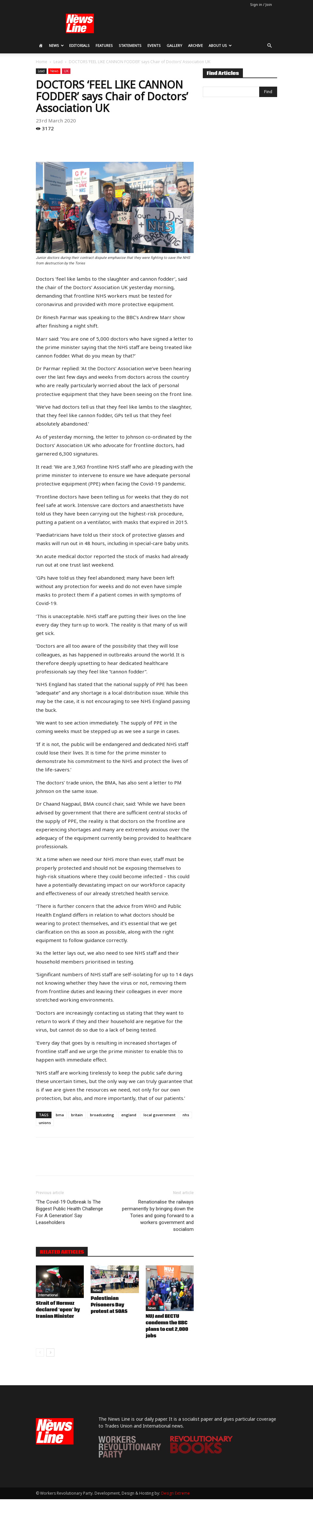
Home (41, 61)
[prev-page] (40, 1352)
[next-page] (50, 1352)
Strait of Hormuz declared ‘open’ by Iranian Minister (58, 1310)
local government (159, 1114)
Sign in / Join (261, 4)
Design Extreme (175, 1493)
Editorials (79, 45)
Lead (58, 61)
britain (77, 1114)
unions (45, 1122)
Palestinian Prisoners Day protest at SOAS (109, 1305)
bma (60, 1114)
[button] (269, 46)
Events (154, 45)
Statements (130, 45)
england (128, 1114)
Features (104, 45)
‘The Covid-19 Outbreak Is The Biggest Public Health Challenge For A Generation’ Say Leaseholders (69, 1212)
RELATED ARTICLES (62, 1252)
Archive (195, 45)
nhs (186, 1114)
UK (66, 71)
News (56, 45)
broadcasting (102, 1114)
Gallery (174, 45)
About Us (220, 45)
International (48, 1295)
